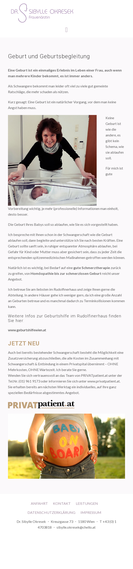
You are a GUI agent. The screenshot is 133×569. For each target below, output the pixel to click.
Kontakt (62, 503)
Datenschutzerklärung (51, 512)
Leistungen (87, 503)
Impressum (90, 512)
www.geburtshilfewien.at (27, 330)
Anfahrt (39, 503)
